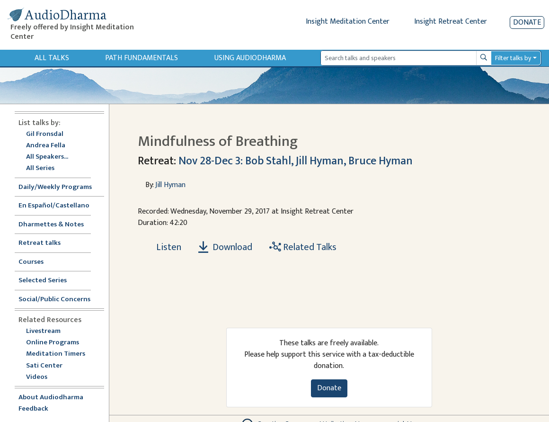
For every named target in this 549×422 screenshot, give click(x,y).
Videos (41, 377)
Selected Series (48, 280)
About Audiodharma (50, 397)
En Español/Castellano (53, 205)
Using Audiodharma (250, 58)
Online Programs (52, 342)
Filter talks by (513, 58)
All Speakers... (47, 157)
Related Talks (302, 247)
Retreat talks (39, 243)
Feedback (33, 409)
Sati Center (44, 365)
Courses (31, 262)
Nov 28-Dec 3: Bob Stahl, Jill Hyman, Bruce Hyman (295, 161)
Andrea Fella (45, 145)
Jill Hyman (170, 185)
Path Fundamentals (141, 58)
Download (225, 247)
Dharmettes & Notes (51, 224)
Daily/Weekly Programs (60, 187)
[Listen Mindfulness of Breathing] (163, 247)
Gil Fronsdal (44, 134)
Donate (527, 22)
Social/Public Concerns (54, 299)
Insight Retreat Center (450, 21)
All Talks (52, 58)
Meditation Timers (55, 354)
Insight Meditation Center (348, 21)
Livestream (43, 331)
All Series (40, 168)
